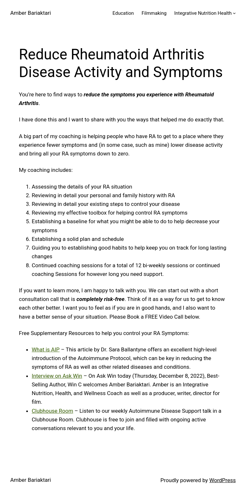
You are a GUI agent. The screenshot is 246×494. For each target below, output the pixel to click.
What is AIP (46, 349)
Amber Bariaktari (30, 13)
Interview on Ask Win (57, 376)
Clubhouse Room (52, 411)
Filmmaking (154, 13)
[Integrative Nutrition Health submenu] (234, 13)
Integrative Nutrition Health (203, 13)
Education (123, 13)
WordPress (222, 480)
